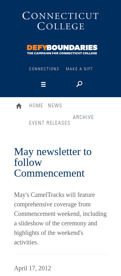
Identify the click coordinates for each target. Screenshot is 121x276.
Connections (44, 69)
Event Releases (50, 123)
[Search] (78, 85)
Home (20, 106)
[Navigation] (54, 84)
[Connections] (62, 48)
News (55, 105)
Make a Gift (79, 69)
